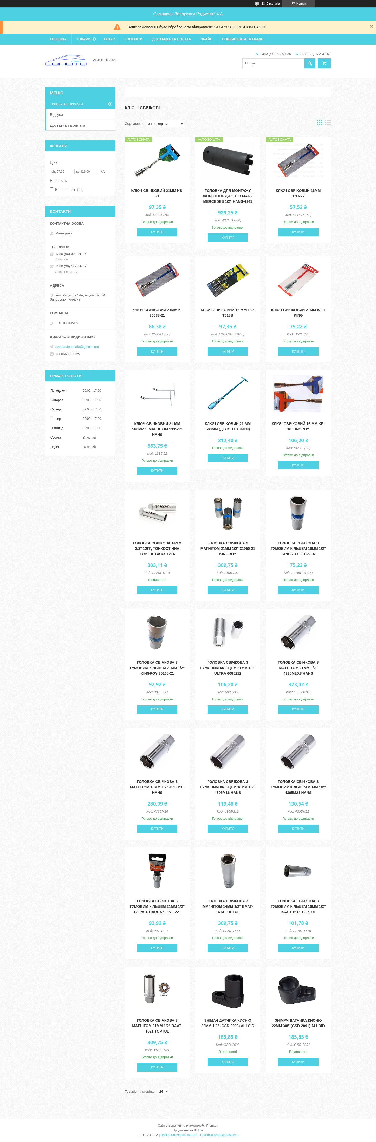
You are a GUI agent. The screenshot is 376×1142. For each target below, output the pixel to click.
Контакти (134, 39)
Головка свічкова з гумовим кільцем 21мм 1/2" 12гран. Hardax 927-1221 (157, 906)
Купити (157, 232)
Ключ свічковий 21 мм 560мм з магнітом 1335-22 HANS (157, 429)
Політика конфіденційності (219, 1135)
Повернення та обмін (242, 39)
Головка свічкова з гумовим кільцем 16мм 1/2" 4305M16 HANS (227, 787)
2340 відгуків (270, 3)
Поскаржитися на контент (179, 1135)
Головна (58, 39)
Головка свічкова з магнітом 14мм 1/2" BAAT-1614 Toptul (228, 906)
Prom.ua (212, 1125)
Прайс (206, 39)
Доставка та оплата (171, 39)
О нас (109, 39)
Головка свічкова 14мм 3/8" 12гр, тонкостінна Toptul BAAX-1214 (157, 548)
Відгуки (56, 114)
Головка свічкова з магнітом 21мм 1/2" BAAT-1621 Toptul (157, 1025)
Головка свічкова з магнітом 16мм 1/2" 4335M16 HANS (157, 787)
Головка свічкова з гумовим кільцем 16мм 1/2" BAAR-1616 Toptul (298, 906)
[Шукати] (309, 63)
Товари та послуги (66, 104)
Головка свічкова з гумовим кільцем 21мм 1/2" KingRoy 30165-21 (157, 667)
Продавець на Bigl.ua (188, 1130)
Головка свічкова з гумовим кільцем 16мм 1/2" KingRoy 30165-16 (298, 548)
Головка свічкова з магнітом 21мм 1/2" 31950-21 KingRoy (227, 548)
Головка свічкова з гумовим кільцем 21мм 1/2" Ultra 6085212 (227, 667)
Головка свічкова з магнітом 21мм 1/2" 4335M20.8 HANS (298, 667)
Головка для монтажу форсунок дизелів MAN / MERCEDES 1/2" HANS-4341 (227, 196)
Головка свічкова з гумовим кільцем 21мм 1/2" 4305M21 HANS (298, 787)
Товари (83, 39)
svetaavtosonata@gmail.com (77, 347)
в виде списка (328, 124)
